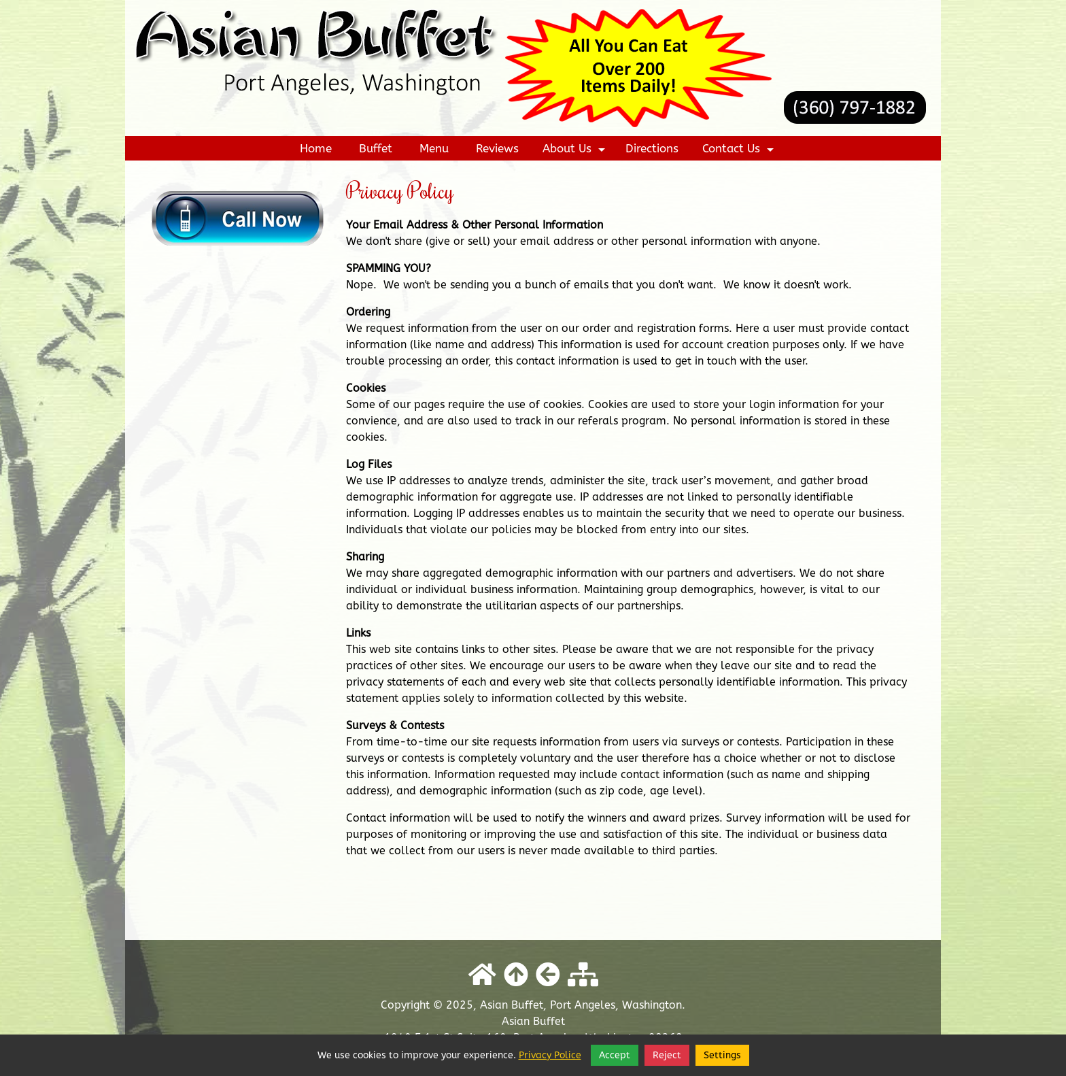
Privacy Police (550, 1055)
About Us (575, 151)
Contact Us (739, 151)
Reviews (497, 148)
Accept (614, 1055)
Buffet (375, 148)
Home (316, 148)
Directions (651, 148)
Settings (722, 1055)
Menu (434, 148)
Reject (667, 1055)
